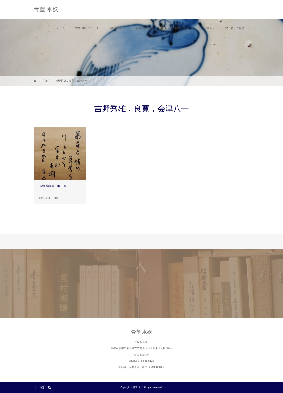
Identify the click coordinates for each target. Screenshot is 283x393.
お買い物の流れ (145, 28)
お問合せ (209, 28)
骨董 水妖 (46, 9)
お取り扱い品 (117, 28)
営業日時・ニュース (87, 28)
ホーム (61, 28)
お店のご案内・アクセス (179, 28)
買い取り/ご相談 (234, 28)
